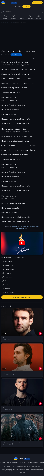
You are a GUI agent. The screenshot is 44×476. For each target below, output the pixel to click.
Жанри (2, 462)
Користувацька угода (19, 466)
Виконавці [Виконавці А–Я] (37, 3)
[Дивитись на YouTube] (22, 243)
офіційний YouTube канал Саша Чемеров (23, 226)
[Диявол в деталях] (22, 325)
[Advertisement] (22, 37)
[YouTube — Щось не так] (40, 368)
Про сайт (15, 462)
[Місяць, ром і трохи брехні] (22, 430)
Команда (22, 462)
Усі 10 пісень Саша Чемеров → (22, 297)
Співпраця (7, 466)
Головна (3, 22)
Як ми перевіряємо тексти (35, 462)
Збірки (8, 462)
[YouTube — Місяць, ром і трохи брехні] (40, 438)
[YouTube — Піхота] (40, 403)
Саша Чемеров (11, 22)
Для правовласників (33, 466)
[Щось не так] (22, 360)
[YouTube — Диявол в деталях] (40, 333)
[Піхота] (22, 395)
